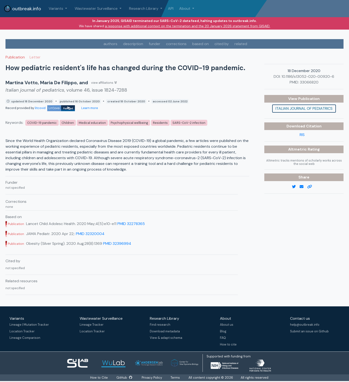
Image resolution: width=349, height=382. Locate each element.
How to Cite (99, 378)
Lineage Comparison (25, 338)
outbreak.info (22, 8)
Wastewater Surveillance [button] (97, 8)
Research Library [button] (144, 8)
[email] (303, 187)
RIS (302, 134)
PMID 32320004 (90, 233)
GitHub (124, 378)
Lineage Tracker (92, 325)
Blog (223, 331)
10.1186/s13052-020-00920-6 (307, 76)
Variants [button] (56, 8)
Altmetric (298, 149)
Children (68, 123)
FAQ (223, 338)
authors (110, 43)
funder (154, 43)
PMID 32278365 (131, 223)
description (133, 43)
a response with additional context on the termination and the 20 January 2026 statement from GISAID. (187, 26)
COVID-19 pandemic (42, 123)
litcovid (55, 108)
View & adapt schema (166, 338)
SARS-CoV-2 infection (188, 123)
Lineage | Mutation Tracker (29, 325)
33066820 (309, 82)
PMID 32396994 (117, 243)
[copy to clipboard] (311, 187)
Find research (160, 325)
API (170, 8)
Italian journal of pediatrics (304, 108)
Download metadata (165, 331)
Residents (160, 123)
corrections (176, 43)
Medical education (92, 123)
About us (226, 325)
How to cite (228, 344)
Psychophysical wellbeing (129, 123)
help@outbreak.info (304, 325)
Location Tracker (22, 331)
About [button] (185, 8)
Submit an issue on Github (309, 331)
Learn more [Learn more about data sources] (89, 108)
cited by (221, 43)
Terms (175, 378)
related (240, 43)
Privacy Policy (152, 378)
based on (200, 43)
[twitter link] (296, 187)
